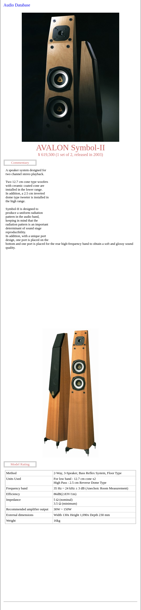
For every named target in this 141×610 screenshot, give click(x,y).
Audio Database (17, 5)
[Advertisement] (93, 203)
